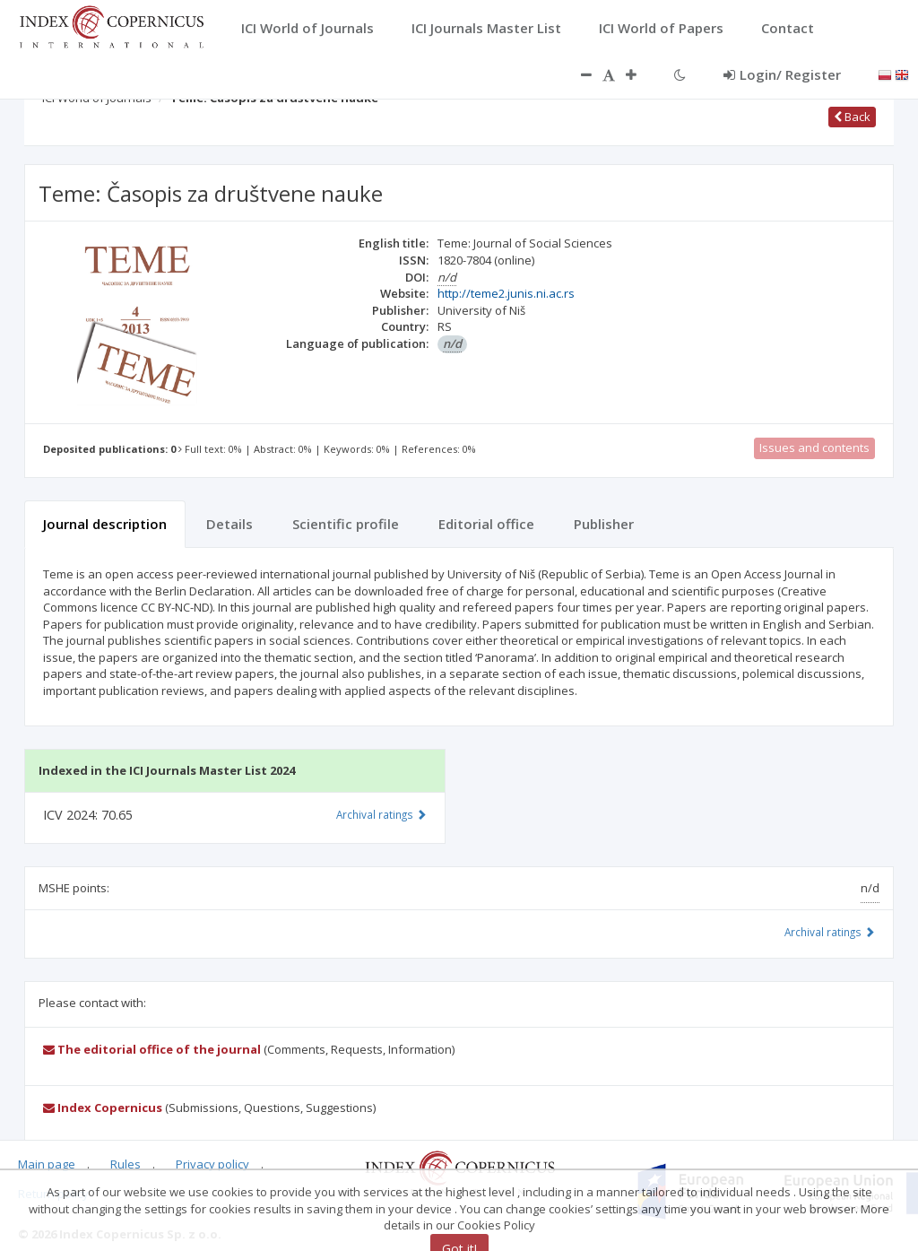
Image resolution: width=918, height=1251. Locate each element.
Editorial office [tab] (486, 524)
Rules (125, 1164)
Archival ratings (829, 932)
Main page (46, 1164)
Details (229, 524)
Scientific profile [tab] (345, 524)
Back (852, 117)
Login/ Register (782, 74)
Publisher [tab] (604, 524)
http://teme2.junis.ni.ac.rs (506, 293)
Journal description (105, 524)
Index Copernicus (102, 1107)
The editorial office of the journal (152, 1049)
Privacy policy (212, 1164)
